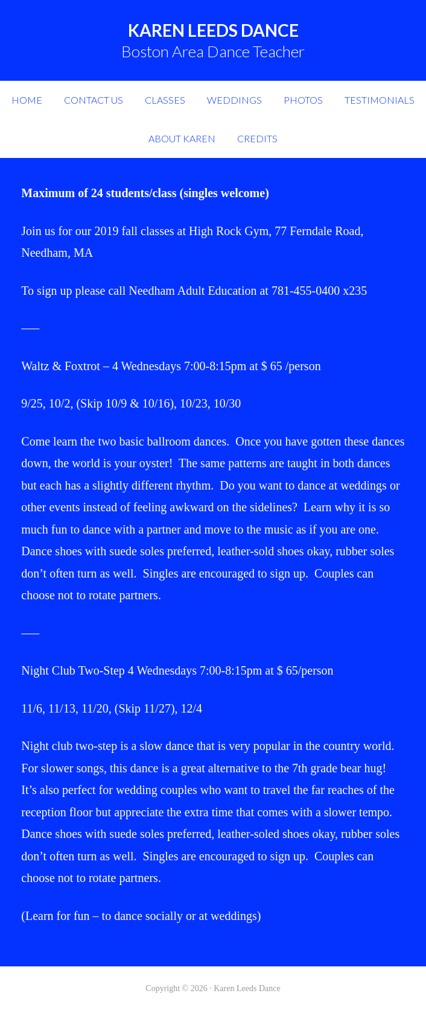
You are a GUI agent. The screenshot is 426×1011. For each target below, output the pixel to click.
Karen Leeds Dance (213, 30)
